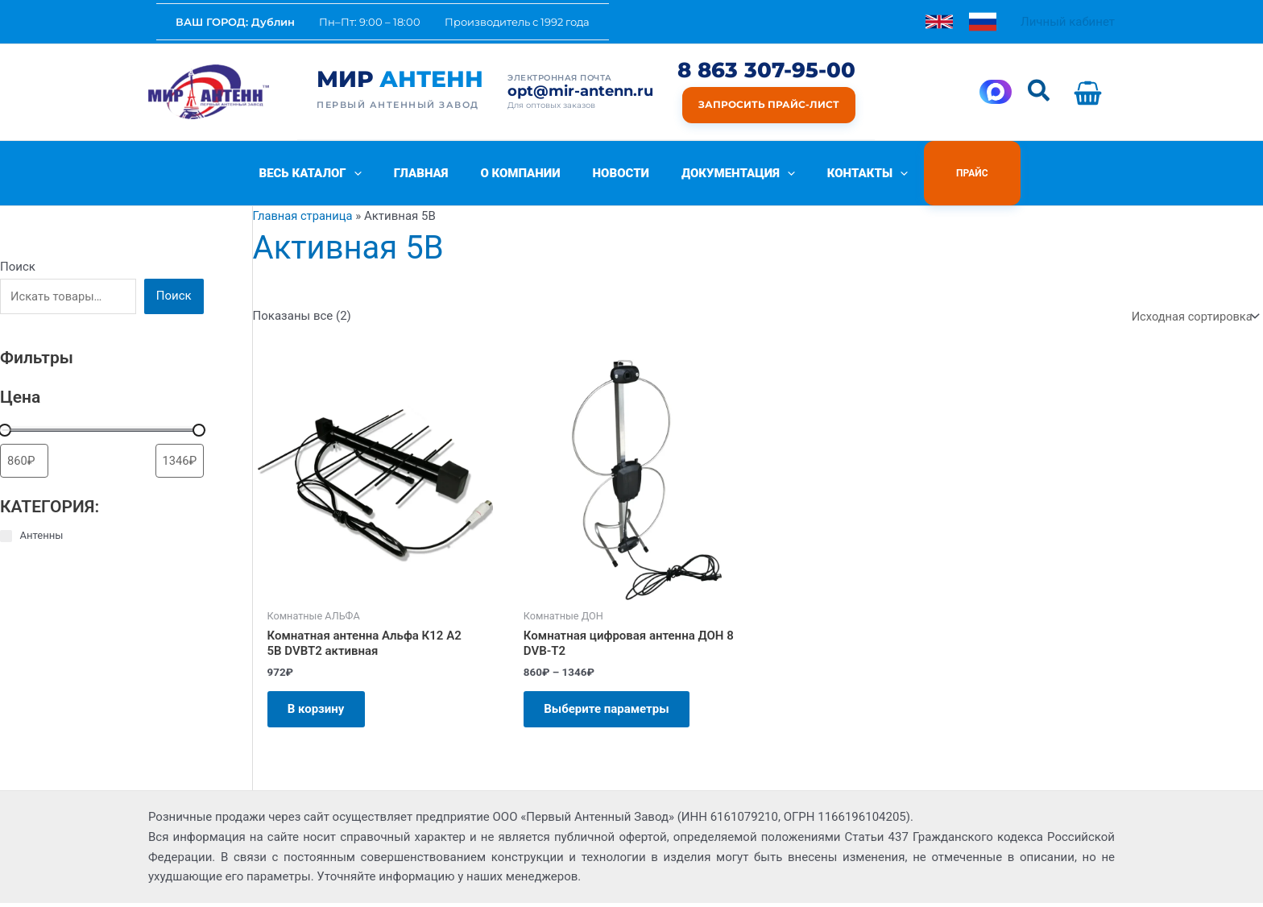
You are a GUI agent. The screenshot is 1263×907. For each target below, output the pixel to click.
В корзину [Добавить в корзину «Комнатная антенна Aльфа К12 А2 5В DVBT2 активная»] (320, 710)
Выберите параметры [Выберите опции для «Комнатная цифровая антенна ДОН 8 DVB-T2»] (610, 710)
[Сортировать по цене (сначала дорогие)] (179, 461)
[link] (939, 21)
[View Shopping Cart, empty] (1091, 92)
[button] (1039, 92)
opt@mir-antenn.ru (580, 91)
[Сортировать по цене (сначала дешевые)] (24, 461)
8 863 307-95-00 (766, 70)
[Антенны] (6, 536)
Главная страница (304, 216)
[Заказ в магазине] (1192, 316)
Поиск (17, 266)
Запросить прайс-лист (768, 104)
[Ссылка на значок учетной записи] (1068, 22)
